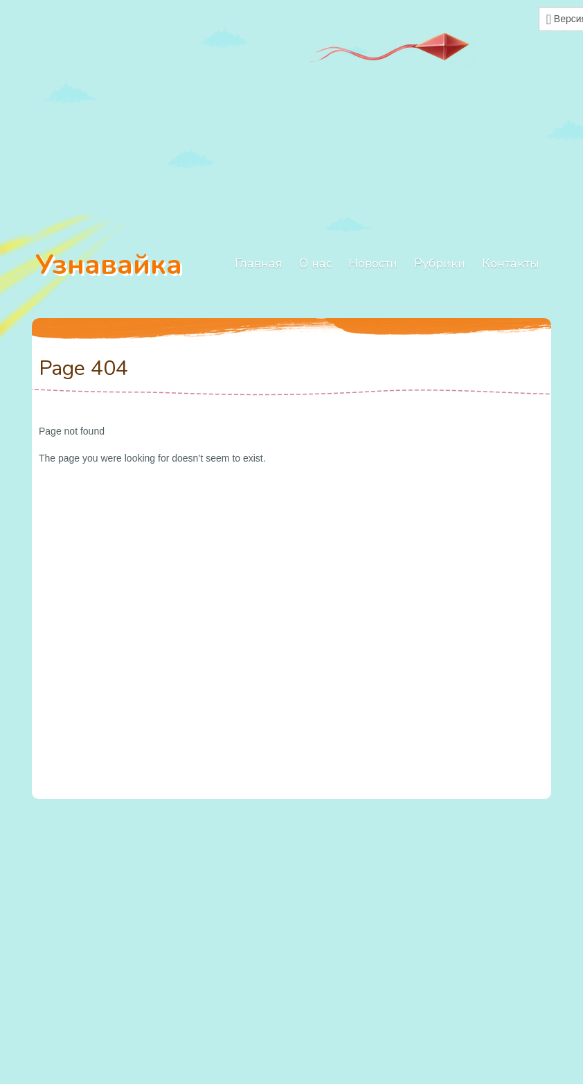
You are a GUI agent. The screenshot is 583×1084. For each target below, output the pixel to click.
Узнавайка (108, 264)
